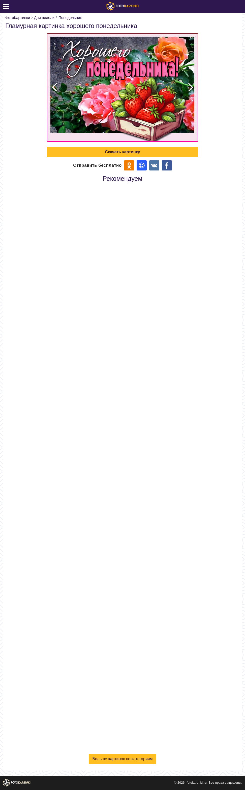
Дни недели (44, 17)
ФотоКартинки (17, 17)
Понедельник (70, 17)
